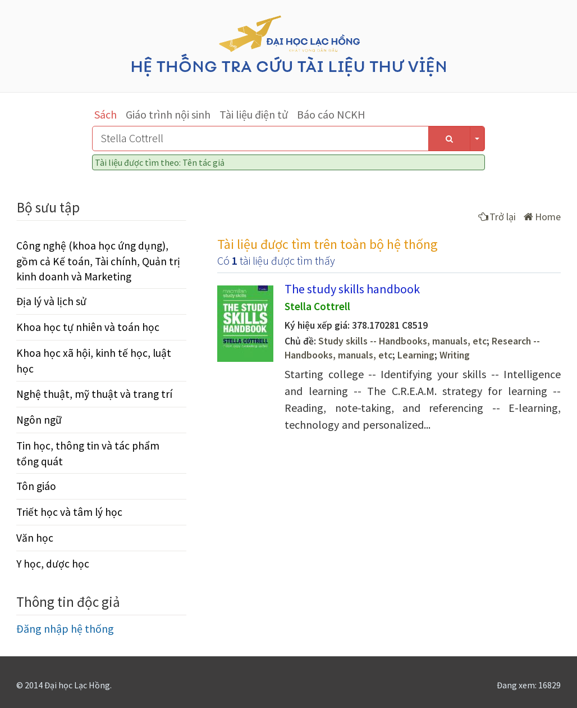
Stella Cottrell (317, 306)
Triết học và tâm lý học (69, 512)
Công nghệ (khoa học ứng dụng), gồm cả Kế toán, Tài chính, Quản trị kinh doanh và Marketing (98, 261)
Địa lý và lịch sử (51, 301)
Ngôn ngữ (39, 419)
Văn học (34, 537)
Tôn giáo (36, 486)
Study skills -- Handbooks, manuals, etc (402, 341)
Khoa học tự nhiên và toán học (87, 327)
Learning (415, 355)
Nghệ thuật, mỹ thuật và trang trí (94, 394)
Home (542, 216)
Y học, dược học (52, 563)
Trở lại (497, 216)
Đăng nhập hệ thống (65, 628)
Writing (454, 355)
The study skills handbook (352, 289)
